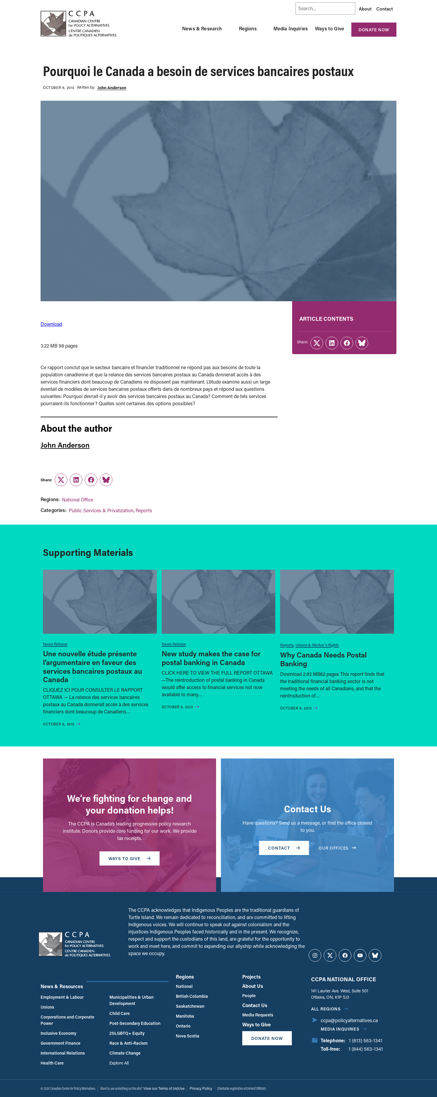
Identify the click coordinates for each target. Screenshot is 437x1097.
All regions (326, 1009)
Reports (144, 510)
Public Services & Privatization (101, 510)
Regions (248, 28)
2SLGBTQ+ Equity (127, 1033)
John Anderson (111, 87)
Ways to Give (329, 28)
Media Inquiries (291, 28)
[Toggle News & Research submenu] (229, 29)
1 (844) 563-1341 (366, 1049)
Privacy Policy (201, 1088)
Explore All (119, 1063)
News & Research (202, 28)
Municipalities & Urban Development (131, 1000)
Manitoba (185, 1016)
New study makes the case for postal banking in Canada (211, 658)
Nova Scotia (187, 1036)
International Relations (63, 1053)
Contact (384, 9)
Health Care (52, 1063)
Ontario (183, 1026)
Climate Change (125, 1053)
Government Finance (61, 1043)
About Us (252, 986)
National (184, 986)
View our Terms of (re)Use (164, 1088)
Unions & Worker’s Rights (317, 644)
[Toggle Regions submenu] (264, 29)
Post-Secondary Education (134, 1023)
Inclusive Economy (58, 1033)
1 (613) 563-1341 (365, 1040)
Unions (47, 1007)
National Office (77, 499)
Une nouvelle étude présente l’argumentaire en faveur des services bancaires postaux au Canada (92, 666)
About (365, 9)
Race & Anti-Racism (128, 1043)
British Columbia (192, 996)
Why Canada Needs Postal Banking (323, 659)
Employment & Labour (62, 997)
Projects (251, 976)
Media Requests (257, 1015)
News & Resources (62, 986)
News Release (55, 643)
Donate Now (374, 29)
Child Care (119, 1013)
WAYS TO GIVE (129, 858)
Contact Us (254, 1005)
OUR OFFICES (337, 848)
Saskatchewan (190, 1006)
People (249, 995)
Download (51, 324)
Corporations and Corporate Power (67, 1020)
